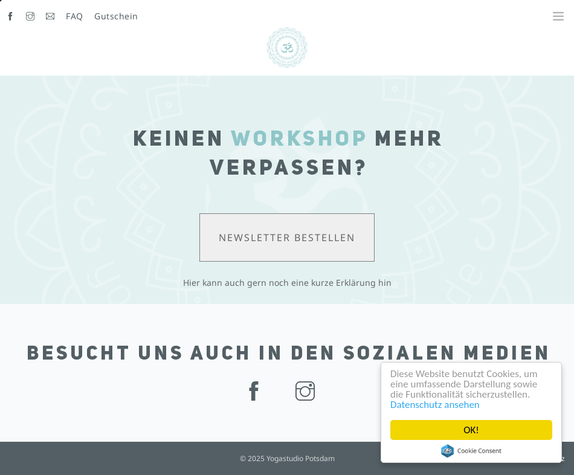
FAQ (74, 16)
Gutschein (116, 16)
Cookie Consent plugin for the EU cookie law (471, 450)
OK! (471, 430)
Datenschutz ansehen (435, 404)
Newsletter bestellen (287, 237)
